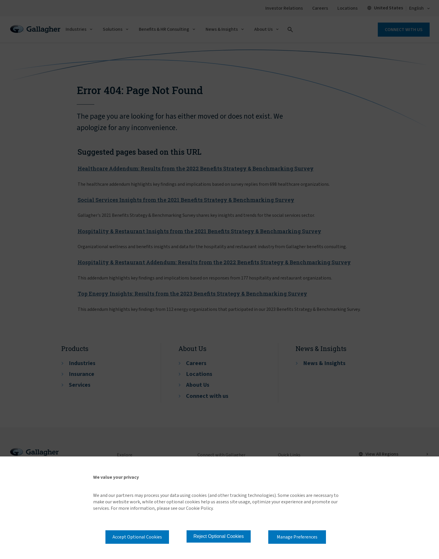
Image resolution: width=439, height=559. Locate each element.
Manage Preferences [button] (297, 537)
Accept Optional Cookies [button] (137, 537)
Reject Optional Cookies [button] (219, 536)
